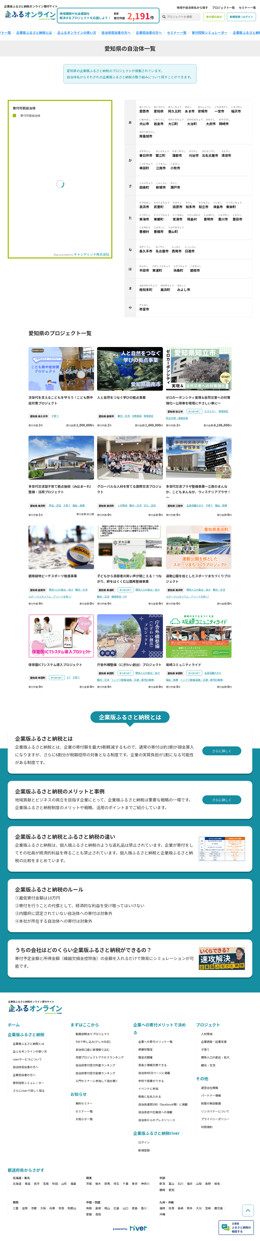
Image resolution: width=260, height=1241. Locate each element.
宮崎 (208, 1208)
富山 (171, 1184)
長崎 (180, 1208)
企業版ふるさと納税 (26, 1034)
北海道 (17, 1184)
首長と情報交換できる (152, 1065)
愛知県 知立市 (175, 411)
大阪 (43, 1208)
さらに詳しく (222, 750)
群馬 (107, 1184)
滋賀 (25, 1208)
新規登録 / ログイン (241, 17)
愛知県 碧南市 (106, 416)
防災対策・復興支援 (177, 418)
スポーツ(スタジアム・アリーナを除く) (49, 596)
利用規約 (206, 1127)
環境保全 (148, 415)
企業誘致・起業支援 (214, 1042)
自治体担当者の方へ (116, 32)
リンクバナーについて (215, 1111)
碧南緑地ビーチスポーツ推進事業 (52, 575)
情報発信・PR (119, 596)
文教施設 (137, 415)
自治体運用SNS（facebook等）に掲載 (163, 1104)
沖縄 (162, 1214)
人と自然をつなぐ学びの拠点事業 (121, 397)
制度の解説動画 (211, 1103)
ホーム (14, 1025)
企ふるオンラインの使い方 (76, 32)
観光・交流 (124, 415)
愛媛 (89, 1214)
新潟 (162, 1184)
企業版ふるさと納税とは (34, 32)
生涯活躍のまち (195, 505)
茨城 (89, 1184)
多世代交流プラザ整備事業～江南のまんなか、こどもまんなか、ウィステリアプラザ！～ (198, 492)
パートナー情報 (211, 1095)
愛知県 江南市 (175, 505)
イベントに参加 (148, 1088)
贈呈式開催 (145, 1057)
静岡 (162, 1190)
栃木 (98, 1184)
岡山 (107, 1208)
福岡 (162, 1208)
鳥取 (89, 1208)
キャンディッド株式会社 (91, 254)
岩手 (37, 1184)
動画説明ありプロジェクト (93, 1034)
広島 (116, 1208)
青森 (27, 1184)
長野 (208, 1184)
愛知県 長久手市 (39, 416)
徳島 (135, 1208)
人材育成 (122, 505)
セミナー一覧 (247, 7)
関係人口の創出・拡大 (61, 589)
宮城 (46, 1184)
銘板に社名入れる (149, 1096)
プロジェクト (208, 1025)
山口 (125, 1208)
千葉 (125, 1184)
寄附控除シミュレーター (28, 1083)
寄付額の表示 (214, 17)
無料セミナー (84, 1103)
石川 (180, 1184)
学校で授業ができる (151, 1081)
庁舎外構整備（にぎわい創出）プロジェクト (129, 664)
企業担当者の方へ (149, 32)
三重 (15, 1208)
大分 (199, 1208)
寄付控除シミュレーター (210, 32)
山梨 (199, 1184)
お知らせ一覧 (84, 1119)
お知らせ (78, 1094)
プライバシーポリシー (215, 1119)
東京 (135, 1184)
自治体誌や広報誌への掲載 (155, 1112)
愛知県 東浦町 (106, 590)
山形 (64, 1184)
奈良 (61, 1208)
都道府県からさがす (26, 1170)
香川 (144, 1208)
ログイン (144, 1142)
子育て (55, 415)
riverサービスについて (27, 1059)
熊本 (190, 1208)
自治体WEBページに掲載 (154, 1073)
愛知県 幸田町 (37, 677)
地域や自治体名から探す (192, 7)
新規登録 (144, 1150)
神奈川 (145, 1184)
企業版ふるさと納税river (156, 1133)
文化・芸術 (150, 505)
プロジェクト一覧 (223, 7)
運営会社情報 (209, 1088)
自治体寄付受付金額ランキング (95, 1073)
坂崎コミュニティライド (183, 664)
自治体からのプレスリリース (156, 1120)
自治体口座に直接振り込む (93, 1049)
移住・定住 (55, 505)
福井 (190, 1184)
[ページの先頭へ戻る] (248, 1209)
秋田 (55, 1184)
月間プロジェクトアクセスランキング (100, 1057)
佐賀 (171, 1208)
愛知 (171, 1190)
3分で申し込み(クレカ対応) (93, 1042)
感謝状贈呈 (145, 1049)
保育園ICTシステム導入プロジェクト (55, 664)
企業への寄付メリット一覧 (155, 1042)
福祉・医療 (79, 505)
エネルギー (210, 411)
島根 (98, 1208)
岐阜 (217, 1184)
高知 (98, 1214)
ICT (68, 677)
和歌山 (72, 1208)
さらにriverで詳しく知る (29, 1091)
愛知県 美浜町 (37, 505)
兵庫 (52, 1208)
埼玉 (116, 1184)
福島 (73, 1184)
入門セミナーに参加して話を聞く (97, 1081)
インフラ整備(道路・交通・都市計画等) (132, 679)
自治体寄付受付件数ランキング (95, 1065)
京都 (34, 1208)
